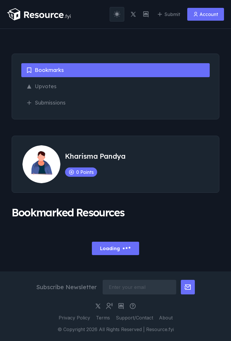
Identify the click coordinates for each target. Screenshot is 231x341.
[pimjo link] (132, 306)
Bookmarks (45, 70)
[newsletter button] (188, 287)
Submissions (46, 102)
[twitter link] (133, 14)
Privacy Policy (74, 318)
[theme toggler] (117, 14)
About (166, 318)
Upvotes (41, 86)
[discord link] (145, 14)
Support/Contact (134, 318)
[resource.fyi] (39, 14)
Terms (103, 318)
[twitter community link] (109, 306)
